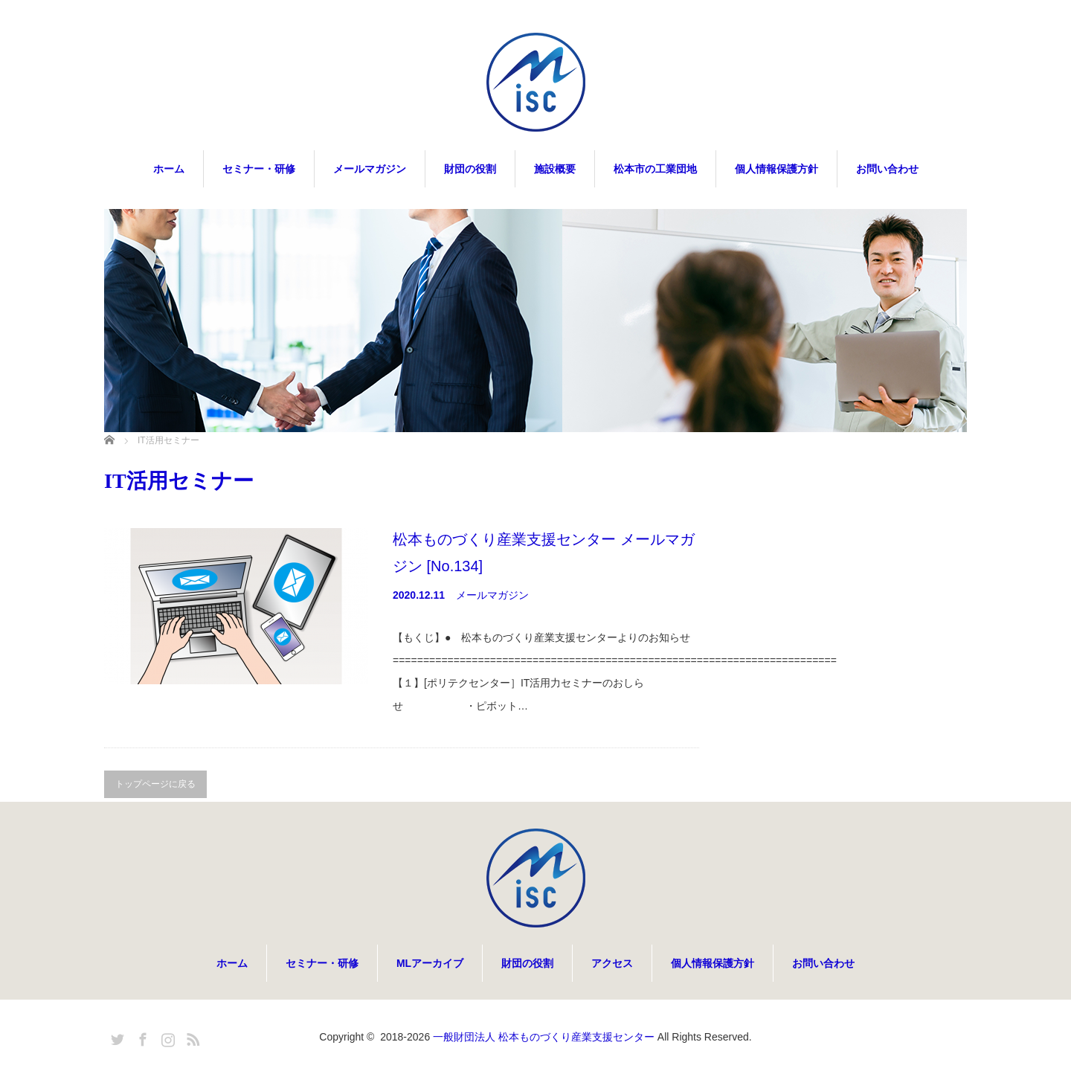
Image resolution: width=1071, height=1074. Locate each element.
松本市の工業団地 (655, 169)
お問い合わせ (887, 169)
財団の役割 (470, 169)
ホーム (168, 169)
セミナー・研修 (258, 169)
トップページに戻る (155, 784)
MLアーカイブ (429, 963)
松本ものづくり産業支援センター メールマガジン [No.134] (544, 552)
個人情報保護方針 (776, 169)
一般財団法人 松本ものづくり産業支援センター (543, 1037)
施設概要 (555, 169)
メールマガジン (369, 169)
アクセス (612, 963)
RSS (191, 1037)
